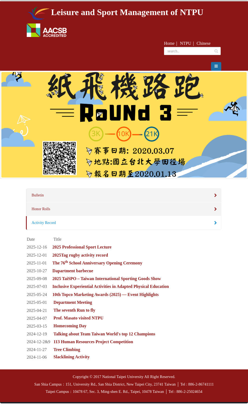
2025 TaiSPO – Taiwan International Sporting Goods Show (106, 280)
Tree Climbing (66, 351)
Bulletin (38, 197)
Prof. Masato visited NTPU (78, 319)
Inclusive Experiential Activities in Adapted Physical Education (110, 288)
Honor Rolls (41, 211)
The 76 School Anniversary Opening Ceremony (97, 264)
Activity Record (44, 224)
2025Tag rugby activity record (80, 256)
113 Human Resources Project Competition (93, 343)
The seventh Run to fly (74, 311)
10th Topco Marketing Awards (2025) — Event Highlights (105, 296)
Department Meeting (72, 304)
